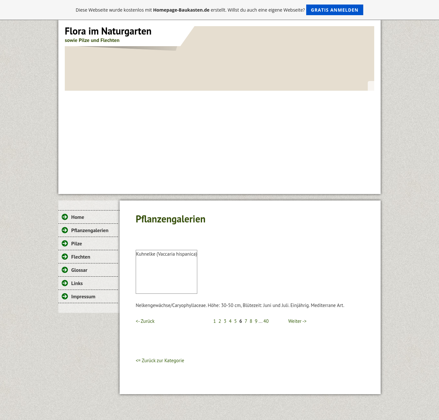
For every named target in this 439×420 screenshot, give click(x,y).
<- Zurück (145, 321)
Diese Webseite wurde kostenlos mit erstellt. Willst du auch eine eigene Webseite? (220, 10)
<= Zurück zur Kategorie (160, 360)
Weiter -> (297, 321)
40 (265, 321)
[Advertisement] (219, 139)
